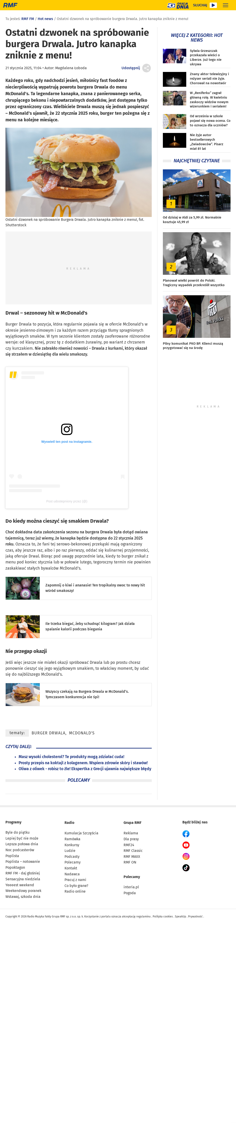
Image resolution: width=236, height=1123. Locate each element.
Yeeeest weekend (19, 885)
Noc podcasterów (19, 850)
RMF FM (27, 19)
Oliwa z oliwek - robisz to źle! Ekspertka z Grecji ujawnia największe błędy (85, 768)
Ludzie (70, 850)
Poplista (12, 856)
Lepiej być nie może (21, 838)
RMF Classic (133, 850)
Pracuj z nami (75, 880)
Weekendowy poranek (23, 891)
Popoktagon (15, 867)
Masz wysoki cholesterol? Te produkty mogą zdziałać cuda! (71, 756)
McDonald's (82, 733)
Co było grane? (76, 886)
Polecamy (73, 862)
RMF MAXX (132, 856)
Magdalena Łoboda (71, 68)
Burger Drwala (48, 733)
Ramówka (72, 839)
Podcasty (72, 856)
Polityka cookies (163, 916)
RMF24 (129, 845)
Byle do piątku (17, 832)
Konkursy (72, 845)
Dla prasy (131, 839)
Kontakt (71, 868)
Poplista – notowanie (22, 861)
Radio (69, 822)
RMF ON (130, 862)
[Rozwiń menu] (226, 5)
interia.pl (131, 887)
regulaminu (143, 916)
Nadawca (72, 874)
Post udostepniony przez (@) (66, 501)
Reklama (131, 833)
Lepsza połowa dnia (21, 844)
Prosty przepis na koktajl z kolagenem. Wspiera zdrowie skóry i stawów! (83, 763)
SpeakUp (180, 916)
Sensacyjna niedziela (22, 879)
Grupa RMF (133, 822)
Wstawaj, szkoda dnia (22, 896)
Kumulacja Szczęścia (81, 833)
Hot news (45, 19)
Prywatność (195, 916)
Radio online (75, 891)
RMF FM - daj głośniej (22, 873)
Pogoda (130, 893)
